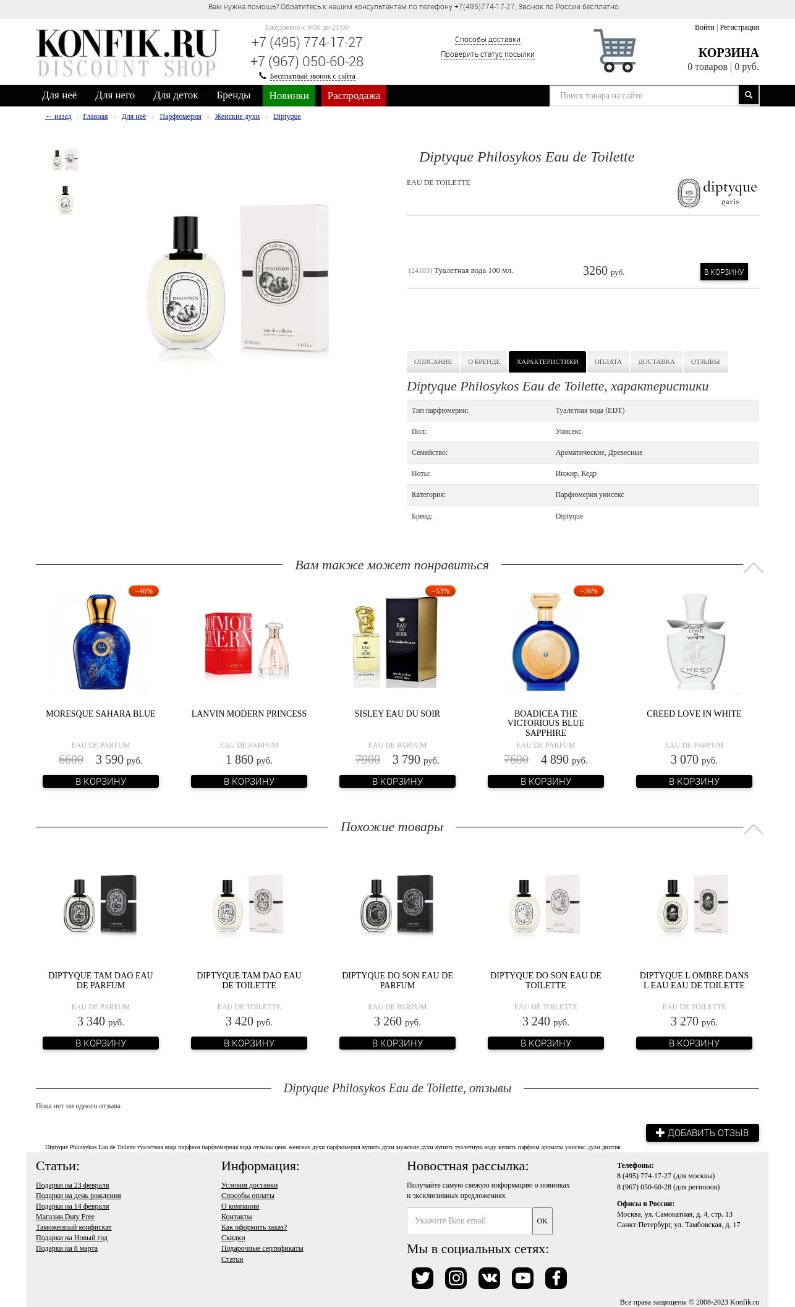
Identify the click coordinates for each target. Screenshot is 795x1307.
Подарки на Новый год (72, 1237)
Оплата (608, 361)
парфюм (189, 1146)
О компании (240, 1205)
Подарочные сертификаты (262, 1247)
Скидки (233, 1237)
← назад (58, 116)
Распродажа (354, 95)
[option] (65, 159)
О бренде (484, 361)
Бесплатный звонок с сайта (312, 76)
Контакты (236, 1216)
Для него (115, 95)
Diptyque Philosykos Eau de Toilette (90, 1146)
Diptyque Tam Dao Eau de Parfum (100, 980)
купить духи (378, 1146)
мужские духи (414, 1146)
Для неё (59, 95)
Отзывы (705, 361)
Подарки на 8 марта (67, 1247)
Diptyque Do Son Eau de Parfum (397, 980)
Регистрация (739, 27)
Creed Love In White (694, 713)
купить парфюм (519, 1146)
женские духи (307, 1146)
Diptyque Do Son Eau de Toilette (546, 980)
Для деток (175, 95)
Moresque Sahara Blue (100, 713)
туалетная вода (156, 1146)
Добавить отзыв (700, 1132)
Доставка (656, 361)
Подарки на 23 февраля (72, 1184)
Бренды (234, 95)
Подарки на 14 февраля (72, 1205)
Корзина (729, 52)
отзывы (263, 1146)
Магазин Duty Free (65, 1216)
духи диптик (604, 1146)
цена (280, 1146)
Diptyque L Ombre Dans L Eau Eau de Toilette (694, 980)
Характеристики (547, 361)
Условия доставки (249, 1184)
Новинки (288, 95)
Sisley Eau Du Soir (397, 713)
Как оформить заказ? (254, 1226)
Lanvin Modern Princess (249, 713)
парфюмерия (343, 1146)
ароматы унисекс (564, 1146)
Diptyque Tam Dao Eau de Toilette (249, 980)
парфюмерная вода (226, 1146)
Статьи (232, 1258)
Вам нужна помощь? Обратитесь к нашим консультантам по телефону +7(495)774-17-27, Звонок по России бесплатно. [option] (414, 6)
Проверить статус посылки (488, 54)
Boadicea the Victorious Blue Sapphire (546, 723)
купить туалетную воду (465, 1146)
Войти (705, 27)
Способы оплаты (247, 1194)
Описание (433, 361)
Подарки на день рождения (78, 1194)
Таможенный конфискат (74, 1226)
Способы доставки (488, 39)
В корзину (724, 272)
